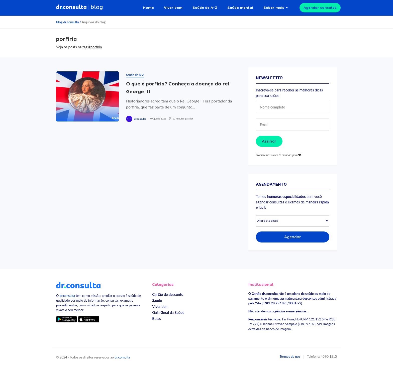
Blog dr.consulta (67, 22)
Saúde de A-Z (204, 8)
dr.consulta (140, 118)
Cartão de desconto (167, 294)
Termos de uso (290, 356)
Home (148, 8)
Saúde (157, 300)
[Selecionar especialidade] (292, 220)
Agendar (292, 237)
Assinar (269, 141)
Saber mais (273, 8)
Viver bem (173, 8)
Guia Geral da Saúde (168, 312)
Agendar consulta (320, 8)
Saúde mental (240, 8)
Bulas (156, 318)
